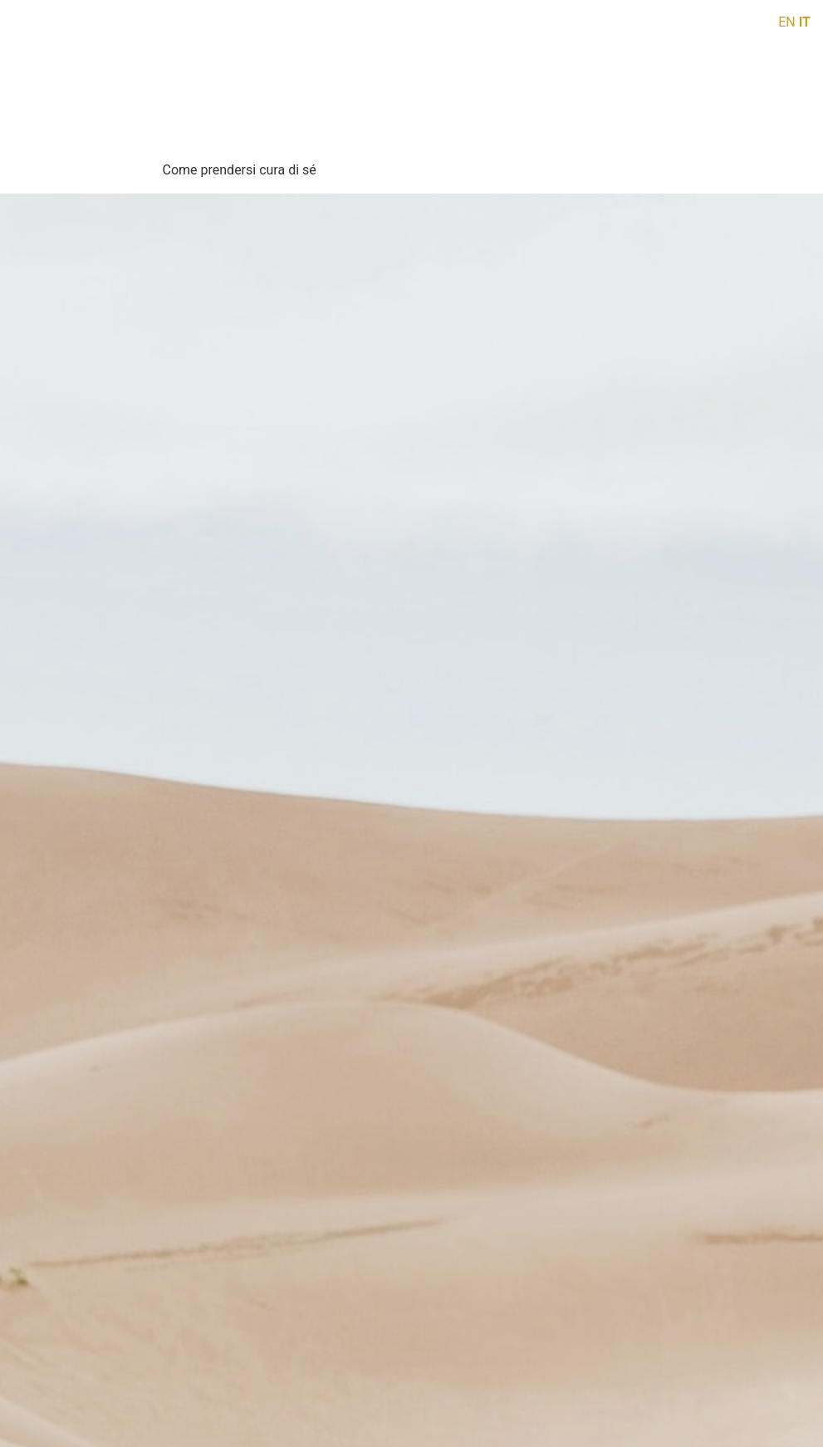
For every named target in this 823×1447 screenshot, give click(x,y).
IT (805, 22)
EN (787, 22)
